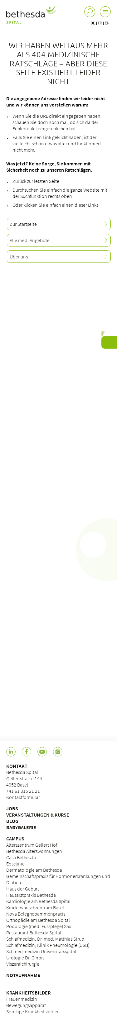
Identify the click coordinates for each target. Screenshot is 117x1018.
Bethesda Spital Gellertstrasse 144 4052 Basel (24, 778)
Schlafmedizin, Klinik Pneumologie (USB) (47, 945)
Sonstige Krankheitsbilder (32, 1011)
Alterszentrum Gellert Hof (31, 845)
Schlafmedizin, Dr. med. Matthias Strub (45, 939)
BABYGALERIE (21, 827)
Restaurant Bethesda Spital (33, 932)
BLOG (12, 821)
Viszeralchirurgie (22, 964)
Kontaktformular (23, 797)
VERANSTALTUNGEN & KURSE (37, 815)
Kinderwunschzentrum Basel (35, 907)
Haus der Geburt (22, 889)
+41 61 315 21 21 (23, 791)
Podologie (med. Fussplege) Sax (38, 926)
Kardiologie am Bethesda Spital (38, 901)
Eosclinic (15, 863)
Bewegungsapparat (26, 1005)
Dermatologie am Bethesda (34, 870)
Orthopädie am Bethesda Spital (38, 920)
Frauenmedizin (21, 999)
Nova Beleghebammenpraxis (35, 914)
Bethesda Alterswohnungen (34, 851)
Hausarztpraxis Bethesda (31, 895)
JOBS (12, 808)
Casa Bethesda (21, 857)
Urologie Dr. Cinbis (25, 957)
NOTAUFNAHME (23, 975)
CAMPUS (15, 838)
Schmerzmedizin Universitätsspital (41, 951)
